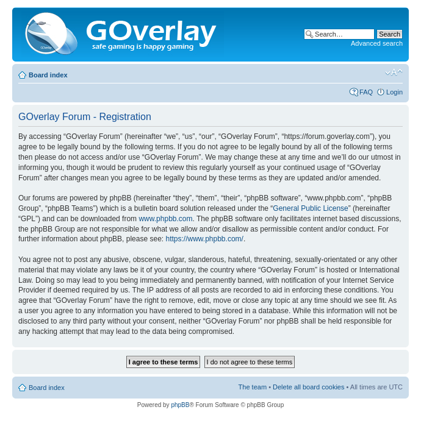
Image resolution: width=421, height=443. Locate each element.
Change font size (394, 72)
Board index (48, 75)
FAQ (366, 92)
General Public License (310, 208)
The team (253, 387)
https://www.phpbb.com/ (204, 239)
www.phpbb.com (165, 218)
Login (394, 92)
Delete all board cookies (308, 387)
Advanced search (377, 43)
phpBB (180, 405)
